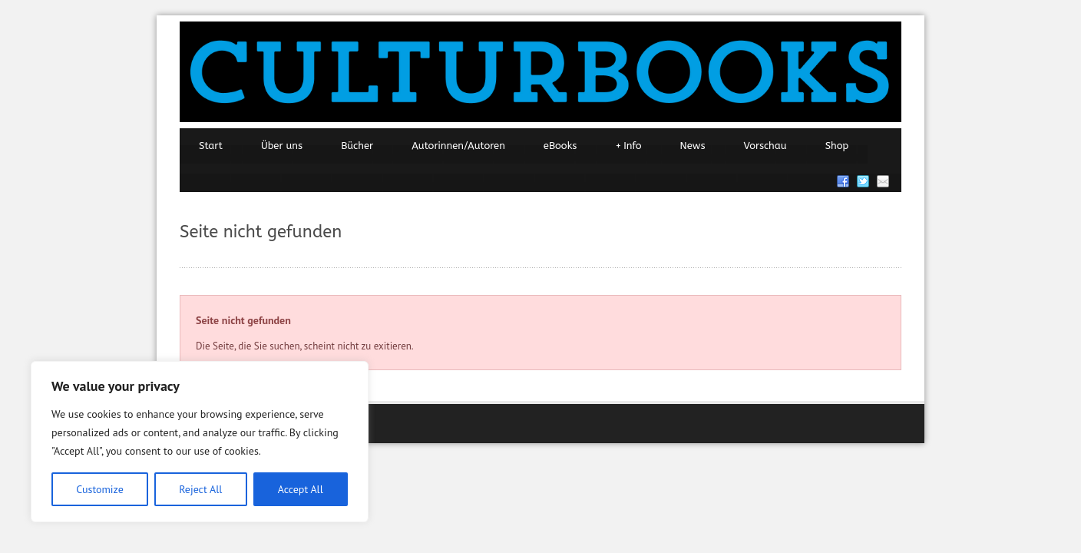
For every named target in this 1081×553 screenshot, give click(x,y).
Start (211, 145)
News (693, 145)
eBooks (560, 145)
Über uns (281, 145)
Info (628, 146)
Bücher (357, 145)
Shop (837, 145)
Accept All (300, 489)
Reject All (200, 489)
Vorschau (765, 145)
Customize (100, 489)
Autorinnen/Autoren (458, 145)
